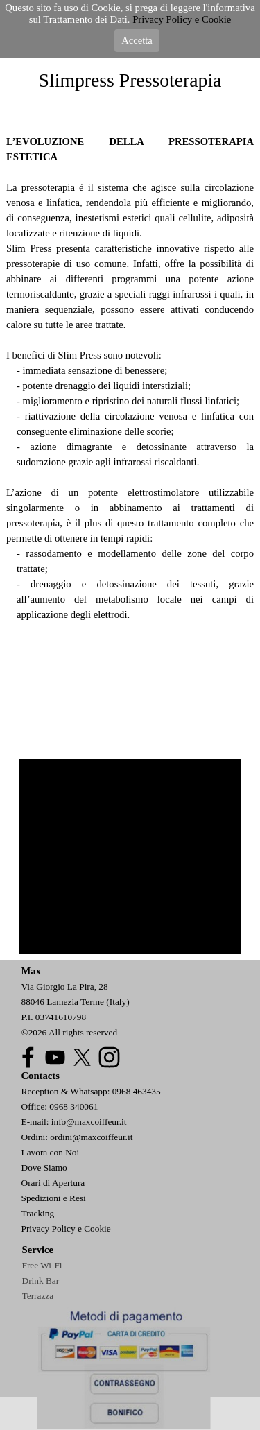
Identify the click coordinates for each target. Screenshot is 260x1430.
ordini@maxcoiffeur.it (91, 1137)
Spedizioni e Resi (53, 1198)
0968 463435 (136, 1091)
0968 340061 (73, 1106)
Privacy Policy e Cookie (66, 1228)
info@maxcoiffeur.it (89, 1122)
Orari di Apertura (53, 1183)
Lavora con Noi (50, 1152)
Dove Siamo (44, 1167)
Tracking (38, 1213)
